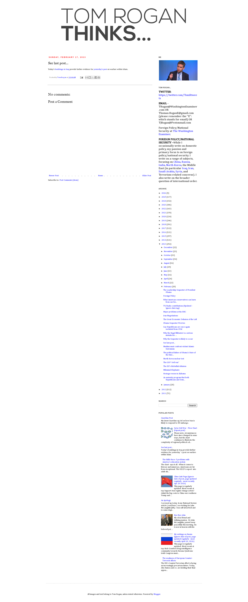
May (166, 275)
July (165, 267)
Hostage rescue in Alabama (174, 374)
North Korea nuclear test (173, 359)
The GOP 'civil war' (171, 362)
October (167, 255)
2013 (164, 244)
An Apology (166, 500)
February (168, 287)
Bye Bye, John (179, 515)
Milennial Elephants (171, 370)
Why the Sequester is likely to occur (178, 339)
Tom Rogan (62, 77)
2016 (164, 232)
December (168, 247)
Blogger (156, 594)
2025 (164, 197)
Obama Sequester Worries (174, 323)
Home (100, 176)
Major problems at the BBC (174, 312)
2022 (164, 209)
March (167, 283)
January (167, 385)
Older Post (146, 176)
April (166, 279)
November (168, 251)
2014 (164, 240)
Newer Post (54, 176)
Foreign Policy (169, 296)
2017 (164, 228)
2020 (164, 217)
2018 (164, 225)
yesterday (100, 69)
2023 (164, 205)
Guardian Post (167, 418)
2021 (164, 213)
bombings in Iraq (62, 69)
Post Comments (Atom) (68, 180)
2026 (164, 193)
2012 (164, 390)
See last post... (169, 343)
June (166, 271)
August (167, 263)
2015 (164, 236)
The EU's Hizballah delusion (174, 366)
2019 (164, 221)
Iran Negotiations (170, 316)
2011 (164, 393)
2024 (164, 201)
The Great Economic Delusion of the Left (180, 319)
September (168, 259)
